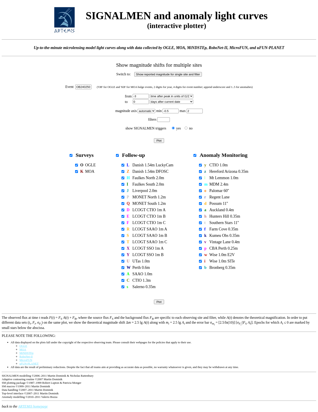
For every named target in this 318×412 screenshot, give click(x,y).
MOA (22, 349)
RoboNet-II (26, 356)
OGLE (23, 345)
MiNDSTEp (26, 353)
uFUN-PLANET (29, 363)
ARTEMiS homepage (33, 406)
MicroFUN (25, 360)
